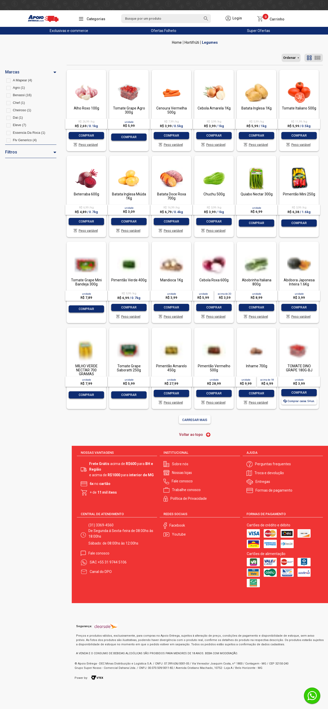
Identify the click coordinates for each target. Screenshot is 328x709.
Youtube (179, 534)
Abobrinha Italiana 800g (256, 282)
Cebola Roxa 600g (214, 280)
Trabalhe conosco (186, 490)
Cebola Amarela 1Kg (214, 108)
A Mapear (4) (22, 80)
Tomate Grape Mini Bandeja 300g (86, 282)
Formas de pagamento (273, 490)
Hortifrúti (191, 42)
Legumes (210, 42)
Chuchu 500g (214, 194)
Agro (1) (19, 88)
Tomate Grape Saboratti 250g (129, 368)
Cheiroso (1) (22, 110)
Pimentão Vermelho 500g (214, 368)
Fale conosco (182, 481)
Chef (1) (19, 103)
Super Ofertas (258, 31)
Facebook (177, 525)
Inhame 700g (256, 366)
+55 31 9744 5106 (112, 562)
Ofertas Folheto (163, 31)
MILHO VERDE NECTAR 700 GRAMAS (86, 370)
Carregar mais (194, 420)
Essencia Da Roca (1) (29, 133)
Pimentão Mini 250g (299, 194)
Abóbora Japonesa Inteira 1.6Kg (299, 282)
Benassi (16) (22, 95)
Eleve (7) (19, 125)
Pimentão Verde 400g (129, 280)
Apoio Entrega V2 (177, 42)
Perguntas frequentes (273, 464)
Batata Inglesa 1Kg (256, 108)
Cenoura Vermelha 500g (171, 110)
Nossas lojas (182, 473)
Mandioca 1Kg (171, 280)
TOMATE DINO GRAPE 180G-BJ (299, 368)
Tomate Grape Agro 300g (129, 110)
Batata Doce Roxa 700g (171, 196)
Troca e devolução (269, 473)
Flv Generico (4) (25, 140)
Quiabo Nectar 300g (257, 194)
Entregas (262, 482)
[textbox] (166, 18)
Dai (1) (18, 117)
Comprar (86, 135)
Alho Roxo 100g (86, 108)
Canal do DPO (101, 572)
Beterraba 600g (86, 194)
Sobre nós (180, 464)
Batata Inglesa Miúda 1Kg (129, 196)
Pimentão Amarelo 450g (171, 368)
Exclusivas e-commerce (69, 31)
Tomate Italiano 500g (299, 108)
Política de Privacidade (188, 498)
